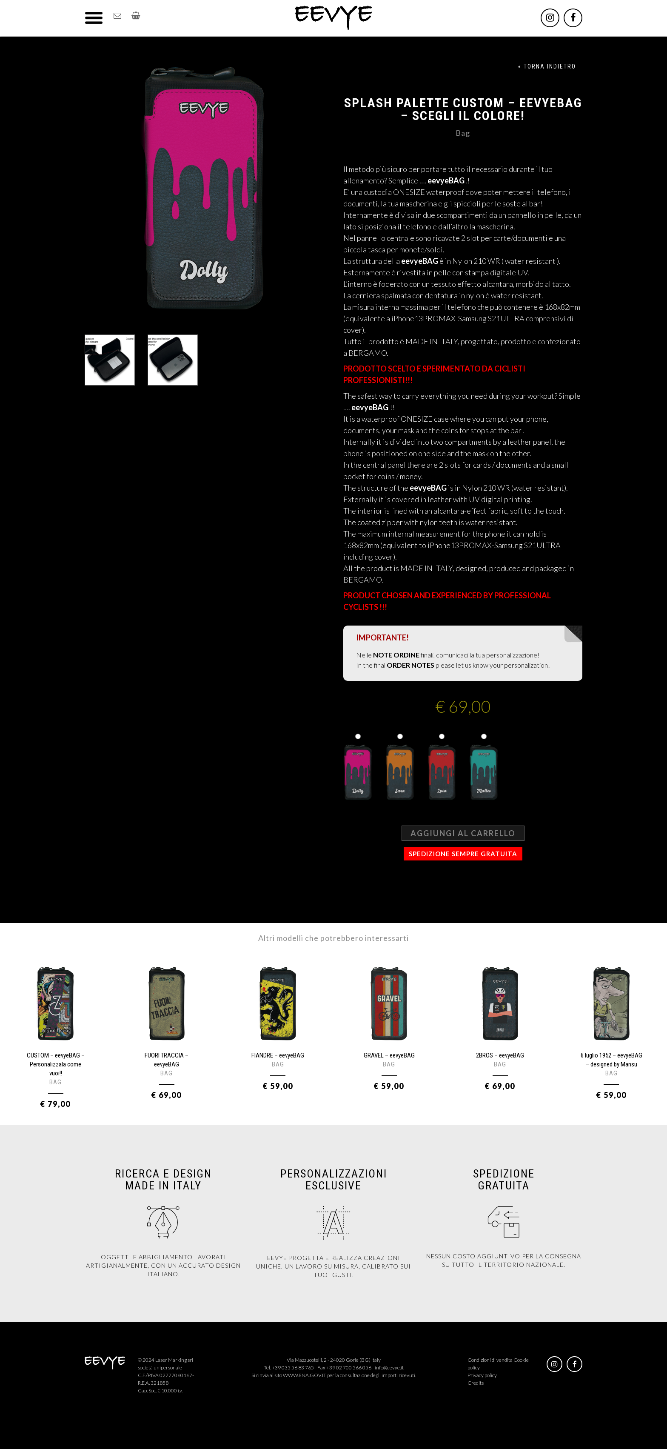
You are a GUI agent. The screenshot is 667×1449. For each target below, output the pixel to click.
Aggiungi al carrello (463, 833)
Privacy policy (482, 1375)
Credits (475, 1383)
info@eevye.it (389, 1367)
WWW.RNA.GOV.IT (304, 1375)
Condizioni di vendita (490, 1360)
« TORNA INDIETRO (547, 66)
